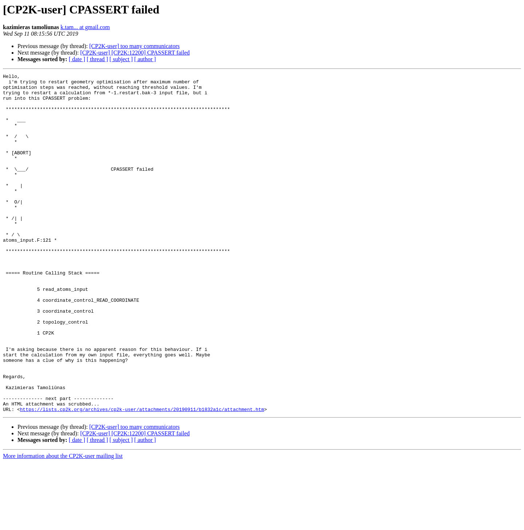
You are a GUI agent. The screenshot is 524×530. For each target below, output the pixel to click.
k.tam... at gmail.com (85, 27)
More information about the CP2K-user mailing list (63, 524)
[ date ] (77, 59)
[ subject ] (121, 59)
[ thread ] (97, 59)
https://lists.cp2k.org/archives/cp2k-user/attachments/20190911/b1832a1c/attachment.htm (142, 477)
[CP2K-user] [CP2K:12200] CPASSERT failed (135, 53)
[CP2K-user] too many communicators (134, 46)
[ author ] (145, 59)
